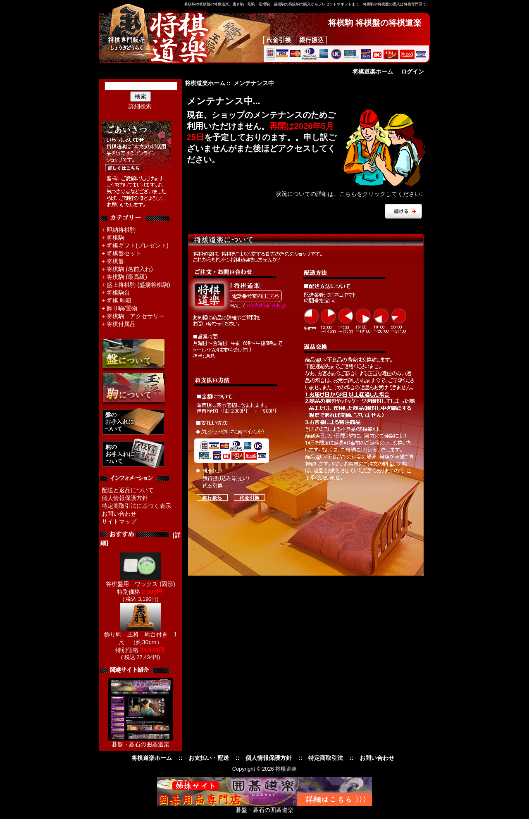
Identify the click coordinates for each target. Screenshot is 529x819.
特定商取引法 (325, 758)
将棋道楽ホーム (373, 71)
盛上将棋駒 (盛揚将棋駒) (138, 284)
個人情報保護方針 (125, 498)
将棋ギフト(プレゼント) (138, 245)
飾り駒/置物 (122, 308)
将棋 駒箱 (119, 300)
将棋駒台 (118, 292)
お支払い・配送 (208, 758)
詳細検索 (140, 106)
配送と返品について (128, 490)
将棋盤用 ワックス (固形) (140, 581)
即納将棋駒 (121, 229)
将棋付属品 (121, 324)
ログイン (412, 71)
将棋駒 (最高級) (127, 277)
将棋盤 (115, 261)
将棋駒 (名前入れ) (130, 269)
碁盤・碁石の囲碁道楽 (140, 744)
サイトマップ (119, 521)
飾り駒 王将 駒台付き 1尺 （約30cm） (140, 635)
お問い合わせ (119, 513)
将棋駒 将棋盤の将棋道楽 (375, 22)
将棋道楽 (286, 769)
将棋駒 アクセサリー (135, 316)
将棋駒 (115, 237)
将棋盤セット (124, 253)
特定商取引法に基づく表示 (136, 505)
